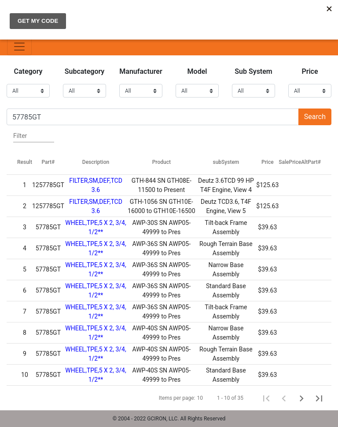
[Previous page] (284, 398)
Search (315, 116)
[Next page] (301, 398)
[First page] (266, 398)
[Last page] (319, 398)
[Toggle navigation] (19, 46)
